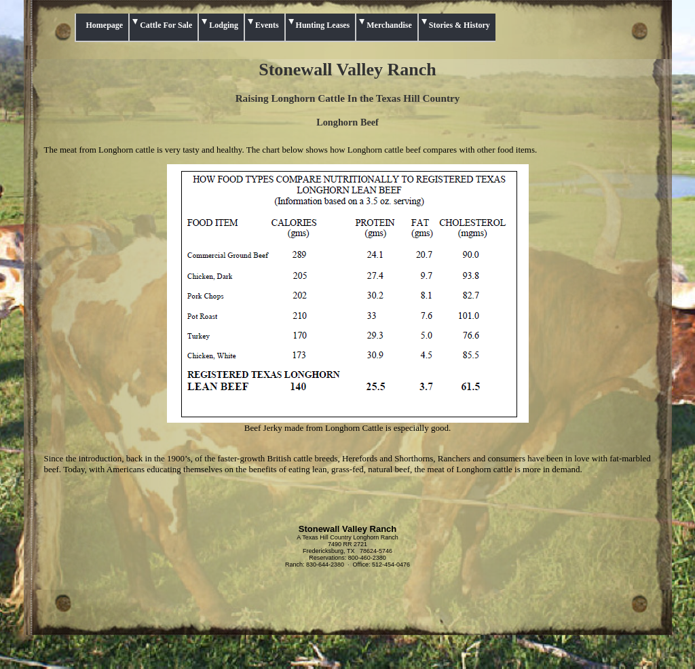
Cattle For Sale (166, 25)
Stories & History (459, 25)
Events (267, 25)
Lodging (223, 25)
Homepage (105, 25)
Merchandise (389, 25)
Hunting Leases (323, 25)
